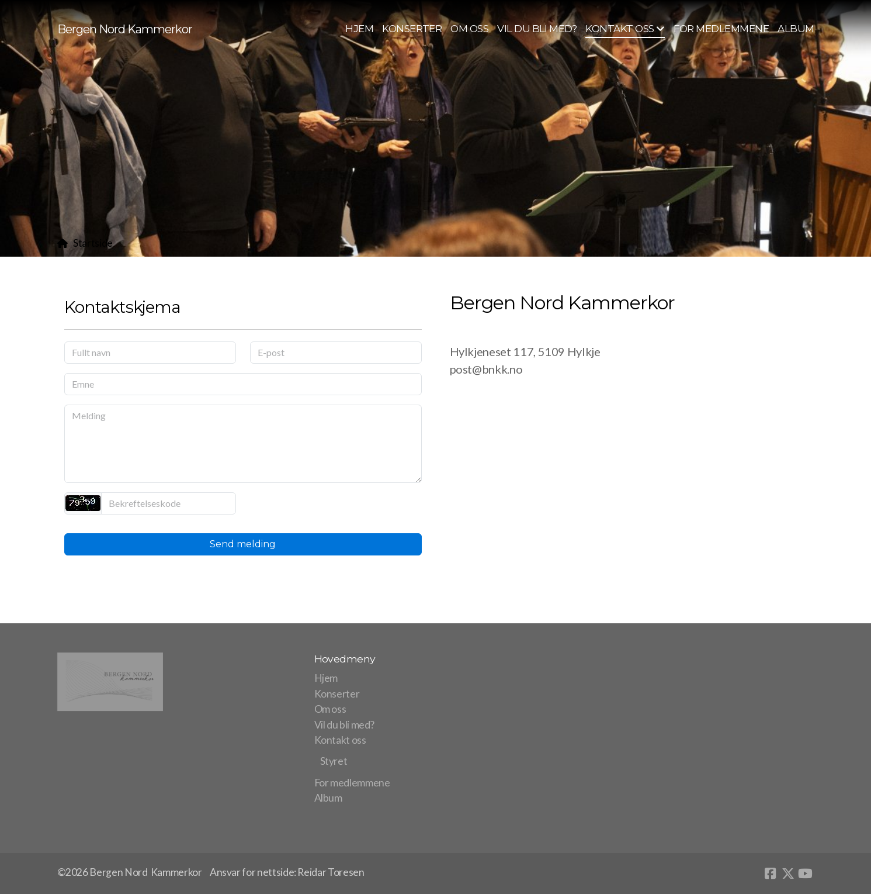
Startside (93, 243)
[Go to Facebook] (770, 873)
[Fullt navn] (150, 352)
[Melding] (243, 444)
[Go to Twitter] (788, 873)
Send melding (243, 544)
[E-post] (336, 352)
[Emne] (243, 384)
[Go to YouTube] (805, 873)
